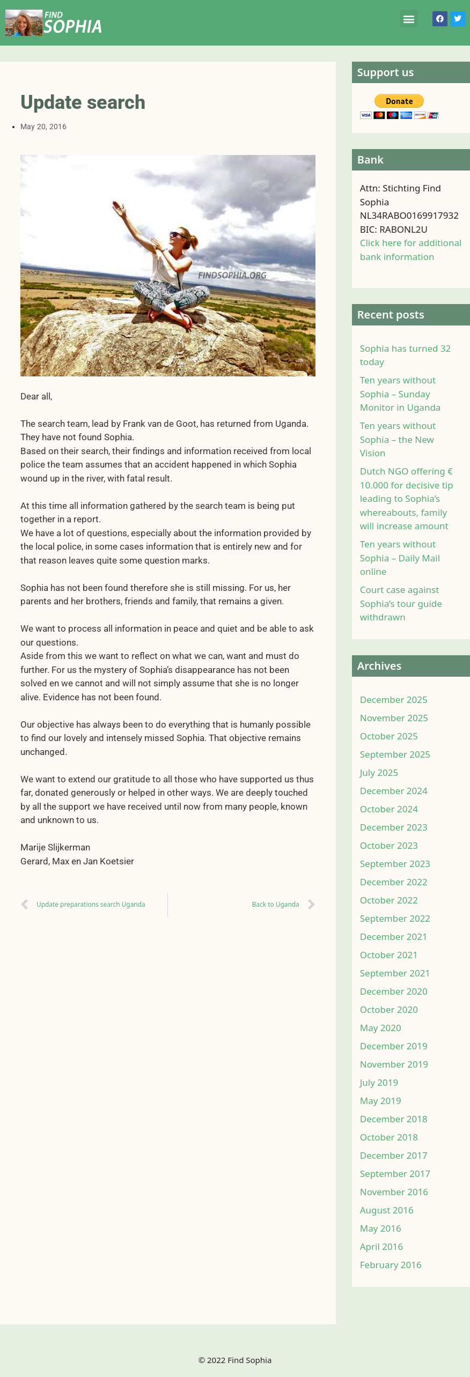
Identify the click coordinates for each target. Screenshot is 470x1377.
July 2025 (379, 772)
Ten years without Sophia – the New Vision (398, 439)
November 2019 (394, 1064)
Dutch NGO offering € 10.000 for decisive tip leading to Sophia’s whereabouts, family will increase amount (406, 498)
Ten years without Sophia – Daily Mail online (400, 558)
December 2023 (394, 827)
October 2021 (389, 955)
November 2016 (394, 1192)
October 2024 (389, 809)
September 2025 (395, 754)
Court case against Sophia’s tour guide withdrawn (401, 603)
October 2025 (389, 736)
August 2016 (387, 1210)
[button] (408, 18)
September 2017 (395, 1173)
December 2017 (394, 1155)
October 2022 (389, 900)
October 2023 (389, 845)
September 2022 (395, 918)
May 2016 (380, 1228)
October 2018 (389, 1137)
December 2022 (394, 882)
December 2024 (394, 790)
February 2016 (391, 1264)
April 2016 (381, 1246)
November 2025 (394, 718)
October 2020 (389, 1009)
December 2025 (394, 699)
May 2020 (380, 1027)
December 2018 (394, 1119)
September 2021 (395, 973)
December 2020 (394, 991)
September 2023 (395, 863)
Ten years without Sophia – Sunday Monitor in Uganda (400, 393)
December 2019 (394, 1046)
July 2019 (379, 1082)
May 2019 (380, 1100)
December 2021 (394, 936)
